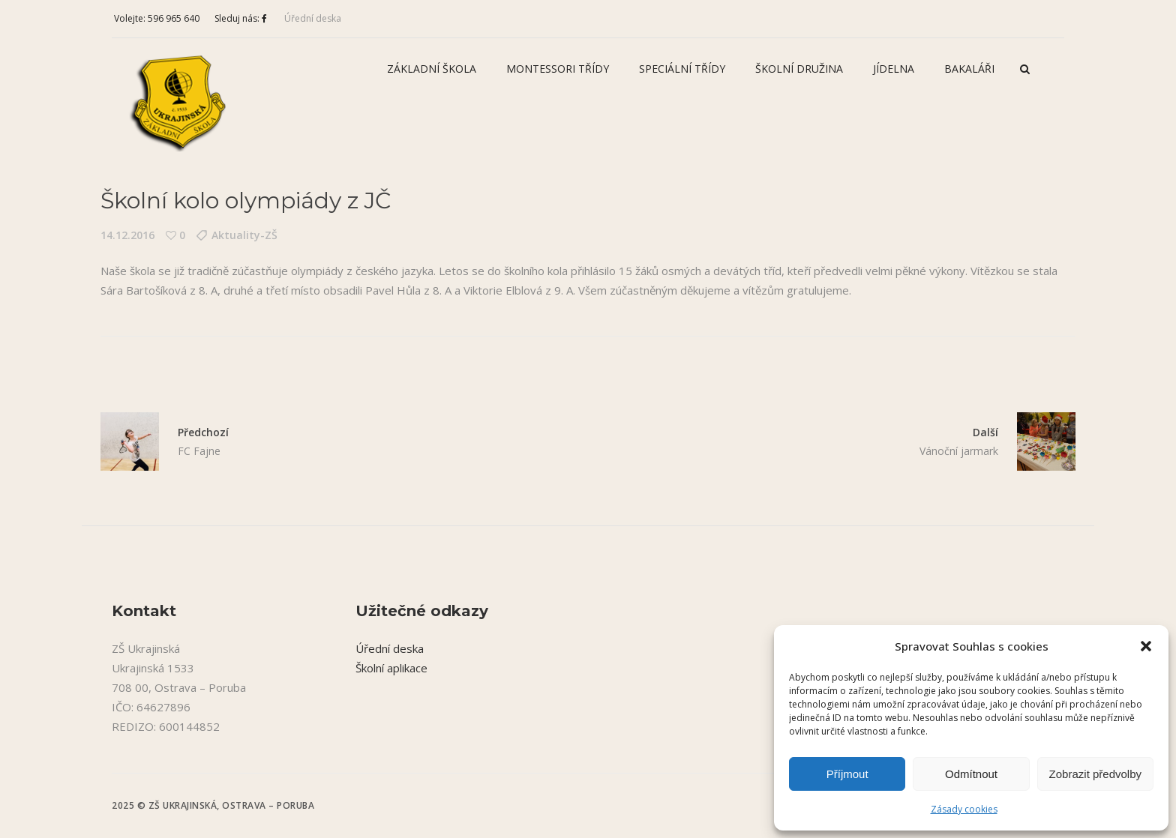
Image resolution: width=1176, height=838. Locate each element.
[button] (1146, 646)
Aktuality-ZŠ (245, 235)
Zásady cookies (964, 809)
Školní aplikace (392, 667)
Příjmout (847, 774)
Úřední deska (312, 18)
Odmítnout (971, 774)
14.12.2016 (127, 235)
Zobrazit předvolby (1095, 774)
